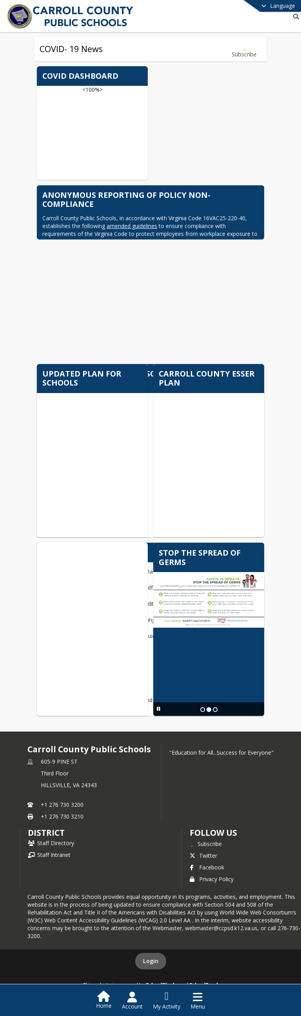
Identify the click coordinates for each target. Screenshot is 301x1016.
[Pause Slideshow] (158, 708)
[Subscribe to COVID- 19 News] (244, 49)
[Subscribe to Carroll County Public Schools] (206, 843)
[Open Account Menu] (132, 1001)
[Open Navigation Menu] (197, 1001)
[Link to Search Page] (294, 16)
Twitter (203, 855)
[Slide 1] (202, 709)
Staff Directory (51, 843)
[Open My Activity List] (166, 1001)
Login (150, 961)
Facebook (207, 867)
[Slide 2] (209, 709)
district (46, 832)
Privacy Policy (212, 879)
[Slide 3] (215, 709)
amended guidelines (132, 226)
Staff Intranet (49, 854)
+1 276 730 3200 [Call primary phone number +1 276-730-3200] (62, 804)
